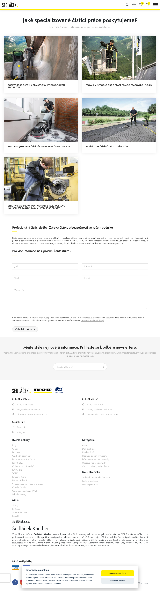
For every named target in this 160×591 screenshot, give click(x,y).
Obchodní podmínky (21, 455)
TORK (15, 473)
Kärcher (116, 534)
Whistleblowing (19, 494)
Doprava (16, 452)
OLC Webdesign (140, 583)
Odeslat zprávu (23, 329)
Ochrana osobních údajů (92, 320)
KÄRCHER (17, 469)
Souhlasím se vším (117, 573)
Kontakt (15, 516)
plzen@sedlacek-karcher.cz (97, 409)
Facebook (18, 427)
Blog (14, 445)
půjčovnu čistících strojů (93, 539)
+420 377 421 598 (92, 404)
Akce (84, 445)
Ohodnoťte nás (19, 487)
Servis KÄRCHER (19, 512)
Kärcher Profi (88, 452)
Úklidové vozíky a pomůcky (94, 462)
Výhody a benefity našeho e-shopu (27, 483)
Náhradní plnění (19, 480)
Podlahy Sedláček (90, 480)
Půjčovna (16, 509)
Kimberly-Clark (19, 476)
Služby (65, 26)
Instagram (19, 432)
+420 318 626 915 (22, 404)
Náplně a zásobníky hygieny (94, 455)
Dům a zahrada (88, 448)
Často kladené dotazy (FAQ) (24, 490)
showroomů (17, 542)
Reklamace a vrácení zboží (23, 459)
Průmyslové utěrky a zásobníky (95, 459)
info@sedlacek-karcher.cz (26, 409)
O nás (15, 448)
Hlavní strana (53, 26)
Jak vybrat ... (17, 462)
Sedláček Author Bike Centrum (96, 477)
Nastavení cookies (117, 580)
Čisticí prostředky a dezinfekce (95, 466)
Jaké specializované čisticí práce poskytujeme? (91, 26)
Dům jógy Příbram (90, 484)
